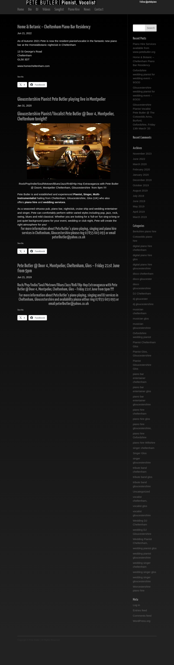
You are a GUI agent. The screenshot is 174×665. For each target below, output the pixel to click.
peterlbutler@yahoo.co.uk (68, 257)
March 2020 (140, 184)
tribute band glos (142, 497)
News (87, 30)
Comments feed (142, 635)
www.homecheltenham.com (33, 86)
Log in (136, 625)
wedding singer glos (144, 592)
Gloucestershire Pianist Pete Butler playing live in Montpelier (61, 119)
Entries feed (140, 630)
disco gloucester (142, 299)
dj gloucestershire (143, 324)
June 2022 (139, 179)
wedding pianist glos (145, 568)
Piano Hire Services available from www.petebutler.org (144, 68)
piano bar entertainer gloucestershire (142, 420)
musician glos (141, 338)
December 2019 (142, 200)
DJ (37, 30)
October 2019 (141, 205)
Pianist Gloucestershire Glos (142, 384)
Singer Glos (140, 473)
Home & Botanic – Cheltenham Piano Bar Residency (54, 47)
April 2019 (139, 231)
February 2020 (141, 189)
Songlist (59, 30)
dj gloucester (140, 319)
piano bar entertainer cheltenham (140, 398)
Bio (30, 30)
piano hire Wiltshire (144, 462)
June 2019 (139, 221)
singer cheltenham (143, 468)
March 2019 (140, 237)
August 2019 (140, 210)
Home (20, 30)
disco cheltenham (143, 293)
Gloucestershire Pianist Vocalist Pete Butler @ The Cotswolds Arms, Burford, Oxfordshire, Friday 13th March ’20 (144, 136)
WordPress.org (141, 641)
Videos (46, 30)
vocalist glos (140, 526)
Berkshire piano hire (144, 251)
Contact (99, 30)
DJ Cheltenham (142, 313)
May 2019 (138, 226)
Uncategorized (141, 511)
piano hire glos (141, 439)
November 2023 (142, 173)
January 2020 (141, 194)
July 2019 (138, 216)
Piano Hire (74, 30)
